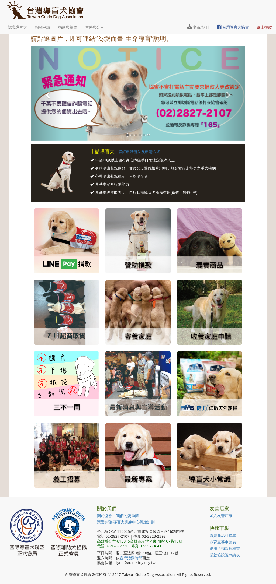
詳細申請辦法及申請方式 (139, 151)
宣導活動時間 (131, 557)
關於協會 (104, 515)
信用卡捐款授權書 (225, 548)
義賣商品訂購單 (223, 535)
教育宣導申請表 (223, 541)
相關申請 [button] (42, 27)
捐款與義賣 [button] (67, 27)
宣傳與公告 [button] (94, 27)
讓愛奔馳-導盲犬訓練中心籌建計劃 (126, 522)
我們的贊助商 (127, 515)
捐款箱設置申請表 (225, 554)
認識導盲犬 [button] (17, 27)
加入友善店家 (221, 515)
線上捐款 (264, 27)
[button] (47, 93)
